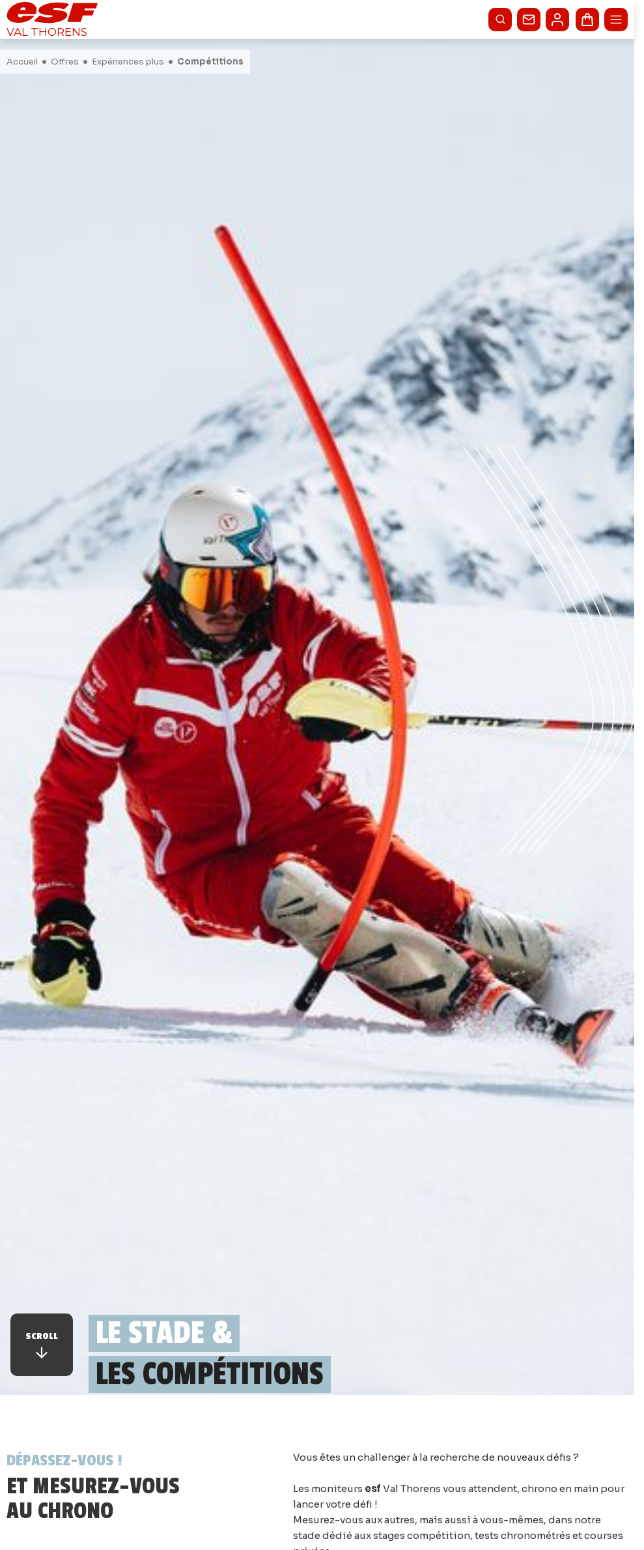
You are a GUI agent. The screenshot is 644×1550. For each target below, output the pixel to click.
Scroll (41, 1345)
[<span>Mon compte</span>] (557, 19)
